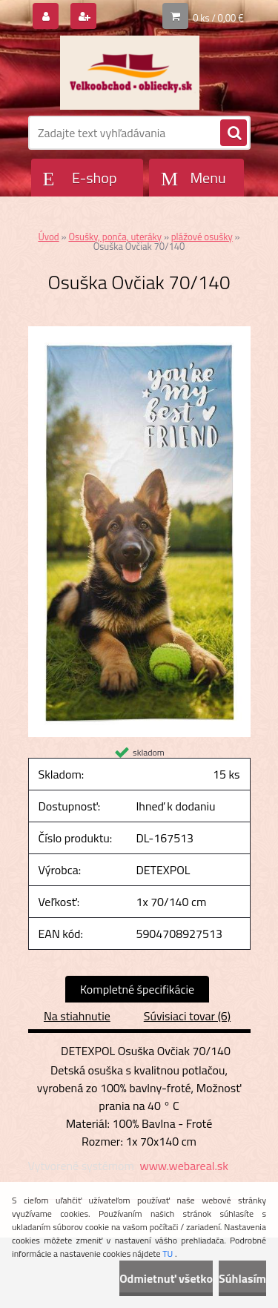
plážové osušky (202, 236)
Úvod (48, 236)
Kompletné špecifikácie (137, 989)
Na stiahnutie (77, 1016)
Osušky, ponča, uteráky (115, 236)
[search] (233, 133)
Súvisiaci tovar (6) (187, 1016)
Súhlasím (242, 1278)
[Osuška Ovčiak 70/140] (139, 332)
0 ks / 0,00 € (218, 17)
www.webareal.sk (183, 1166)
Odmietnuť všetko (166, 1278)
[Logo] (130, 73)
